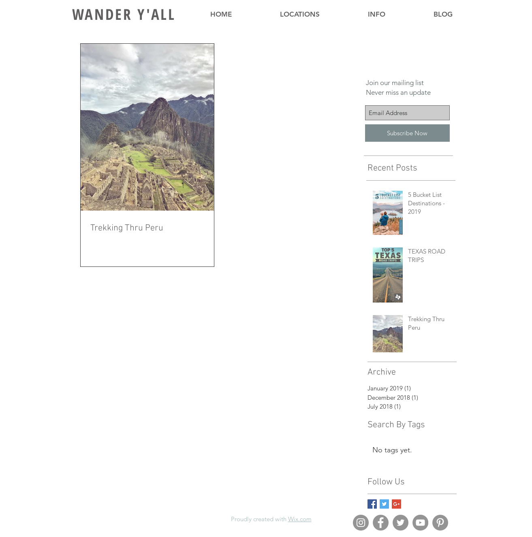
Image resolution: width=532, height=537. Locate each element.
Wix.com (300, 519)
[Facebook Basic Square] (372, 504)
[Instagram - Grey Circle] (361, 523)
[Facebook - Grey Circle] (381, 523)
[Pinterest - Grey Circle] (440, 523)
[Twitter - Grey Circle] (400, 523)
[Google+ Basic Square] (396, 504)
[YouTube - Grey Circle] (420, 523)
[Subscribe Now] (407, 133)
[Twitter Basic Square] (384, 504)
